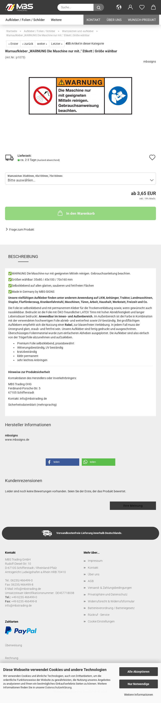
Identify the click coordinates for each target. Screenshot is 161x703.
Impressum (95, 560)
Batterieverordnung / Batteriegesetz (111, 608)
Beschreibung (23, 256)
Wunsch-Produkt (142, 20)
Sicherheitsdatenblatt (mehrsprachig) (32, 404)
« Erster (13, 43)
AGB (91, 581)
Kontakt (93, 20)
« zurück (27, 43)
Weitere (56, 20)
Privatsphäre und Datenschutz (107, 594)
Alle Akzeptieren (138, 671)
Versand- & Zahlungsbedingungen (110, 587)
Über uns (114, 20)
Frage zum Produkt (21, 229)
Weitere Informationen (138, 694)
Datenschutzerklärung (58, 687)
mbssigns (149, 61)
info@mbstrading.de (18, 605)
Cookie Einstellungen (101, 621)
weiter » (42, 43)
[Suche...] (98, 7)
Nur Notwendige (138, 684)
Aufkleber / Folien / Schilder (25, 20)
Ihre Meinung (133, 505)
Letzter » (56, 43)
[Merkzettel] (142, 7)
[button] (119, 7)
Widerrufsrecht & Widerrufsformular (111, 601)
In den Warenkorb (76, 213)
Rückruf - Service (98, 614)
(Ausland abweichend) (48, 160)
